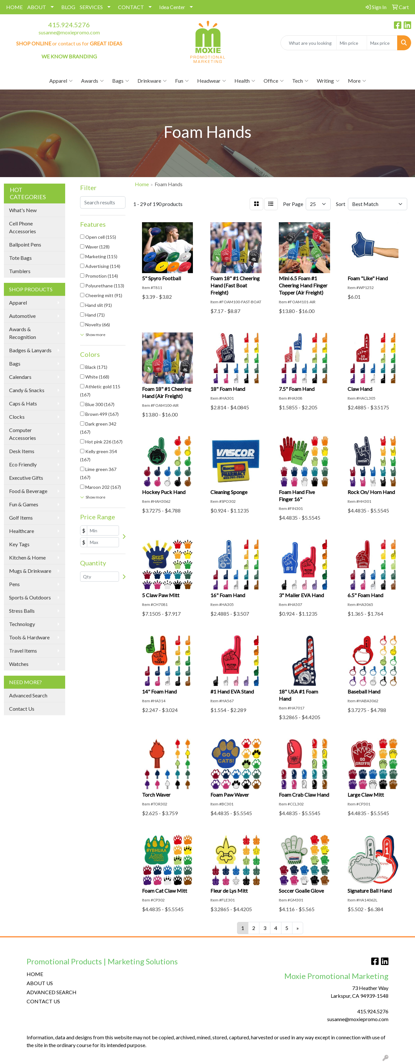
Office (274, 81)
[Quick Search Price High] (382, 42)
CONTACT (131, 7)
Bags (120, 81)
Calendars (20, 377)
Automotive (22, 316)
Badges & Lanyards (30, 350)
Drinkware (152, 81)
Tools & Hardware (29, 637)
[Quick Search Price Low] (351, 42)
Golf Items (21, 517)
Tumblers (19, 271)
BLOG (68, 7)
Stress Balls (22, 611)
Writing (328, 81)
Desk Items (21, 451)
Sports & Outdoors (30, 597)
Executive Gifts (26, 478)
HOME (14, 7)
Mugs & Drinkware (30, 571)
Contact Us (21, 709)
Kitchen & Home (27, 557)
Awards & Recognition (22, 333)
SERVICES (91, 7)
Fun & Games (23, 504)
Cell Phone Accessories (22, 227)
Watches (19, 664)
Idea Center (172, 7)
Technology (22, 624)
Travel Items (23, 650)
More (357, 81)
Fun (182, 81)
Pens (14, 584)
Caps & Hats (23, 403)
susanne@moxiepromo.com (69, 32)
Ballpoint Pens (25, 244)
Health (244, 81)
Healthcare (21, 531)
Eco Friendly (23, 464)
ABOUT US (40, 983)
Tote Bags (20, 258)
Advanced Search (28, 695)
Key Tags (19, 544)
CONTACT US (43, 1001)
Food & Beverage (28, 491)
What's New (23, 210)
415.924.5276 (69, 25)
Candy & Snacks (26, 390)
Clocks (17, 417)
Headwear (211, 81)
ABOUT (36, 7)
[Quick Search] (308, 42)
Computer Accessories (22, 434)
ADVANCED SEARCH (52, 992)
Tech (300, 81)
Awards (92, 81)
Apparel (61, 81)
